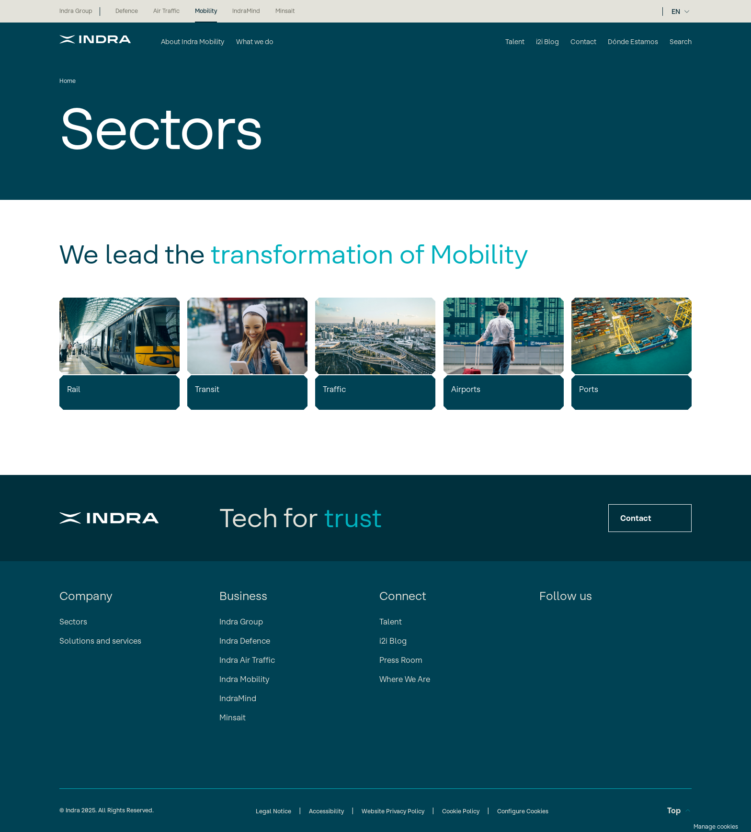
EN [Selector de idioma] (675, 11)
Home (67, 80)
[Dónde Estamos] (633, 43)
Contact (650, 518)
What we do (254, 41)
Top (679, 810)
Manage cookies (716, 826)
